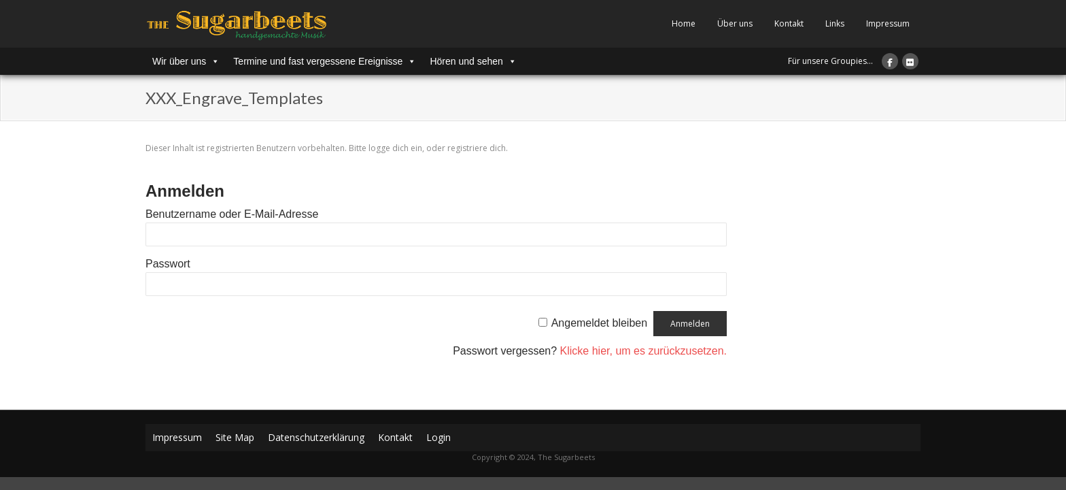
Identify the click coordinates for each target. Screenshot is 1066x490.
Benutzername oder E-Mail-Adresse (231, 214)
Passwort (167, 264)
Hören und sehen (473, 61)
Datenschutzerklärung (316, 437)
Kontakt (789, 23)
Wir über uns (186, 61)
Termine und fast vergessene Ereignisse (324, 61)
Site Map (235, 437)
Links (834, 23)
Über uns (735, 23)
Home (683, 23)
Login (438, 437)
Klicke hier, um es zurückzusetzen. (643, 351)
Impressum (888, 23)
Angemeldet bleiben (599, 323)
